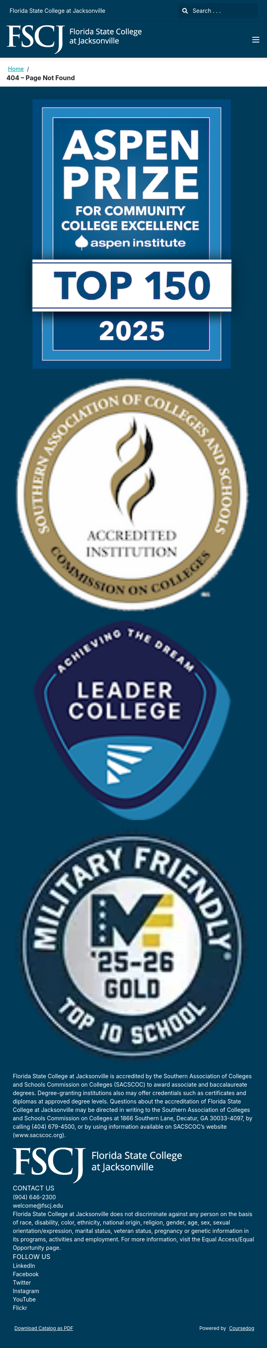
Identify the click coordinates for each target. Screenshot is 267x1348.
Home (16, 68)
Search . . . (201, 10)
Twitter (22, 1282)
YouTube (24, 1299)
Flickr (20, 1307)
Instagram (26, 1290)
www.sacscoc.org (38, 1135)
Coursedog (241, 1328)
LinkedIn (24, 1265)
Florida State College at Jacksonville (57, 10)
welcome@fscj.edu (38, 1205)
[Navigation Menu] (256, 40)
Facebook (26, 1274)
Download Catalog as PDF (43, 1328)
